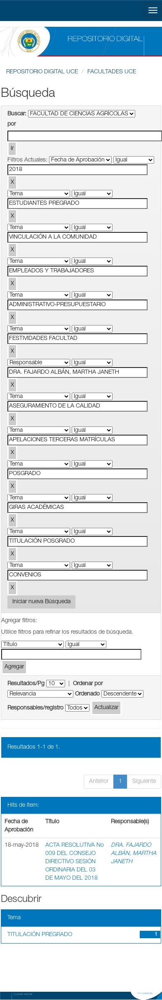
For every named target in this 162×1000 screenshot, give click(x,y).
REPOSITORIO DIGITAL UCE (42, 72)
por (11, 124)
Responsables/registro (35, 708)
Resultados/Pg (26, 684)
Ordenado (87, 694)
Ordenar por (88, 684)
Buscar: (16, 114)
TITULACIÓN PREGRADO (39, 935)
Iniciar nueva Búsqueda (41, 602)
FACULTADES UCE (111, 72)
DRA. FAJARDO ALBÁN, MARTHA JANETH (133, 854)
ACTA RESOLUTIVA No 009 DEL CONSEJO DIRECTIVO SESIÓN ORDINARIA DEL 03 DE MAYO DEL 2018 (74, 862)
